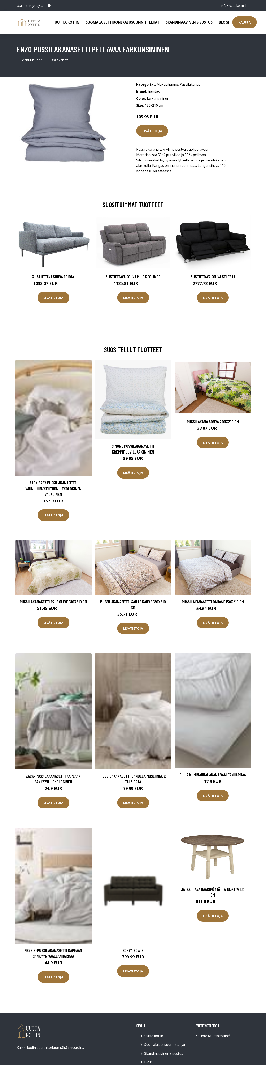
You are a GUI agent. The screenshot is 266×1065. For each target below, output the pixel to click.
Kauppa (244, 22)
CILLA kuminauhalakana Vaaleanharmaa (212, 774)
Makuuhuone (32, 60)
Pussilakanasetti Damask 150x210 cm (213, 601)
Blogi (224, 22)
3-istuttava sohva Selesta (212, 276)
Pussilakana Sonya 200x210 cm (213, 421)
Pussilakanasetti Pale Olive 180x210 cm (53, 601)
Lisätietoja (152, 131)
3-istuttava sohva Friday (53, 276)
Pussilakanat (57, 60)
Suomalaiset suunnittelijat (164, 1044)
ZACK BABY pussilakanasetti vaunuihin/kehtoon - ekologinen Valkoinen (53, 488)
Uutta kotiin (67, 22)
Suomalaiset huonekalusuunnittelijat (123, 22)
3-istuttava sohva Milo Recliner (133, 276)
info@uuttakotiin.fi (233, 6)
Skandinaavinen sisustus (189, 22)
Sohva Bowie (133, 950)
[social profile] (49, 6)
